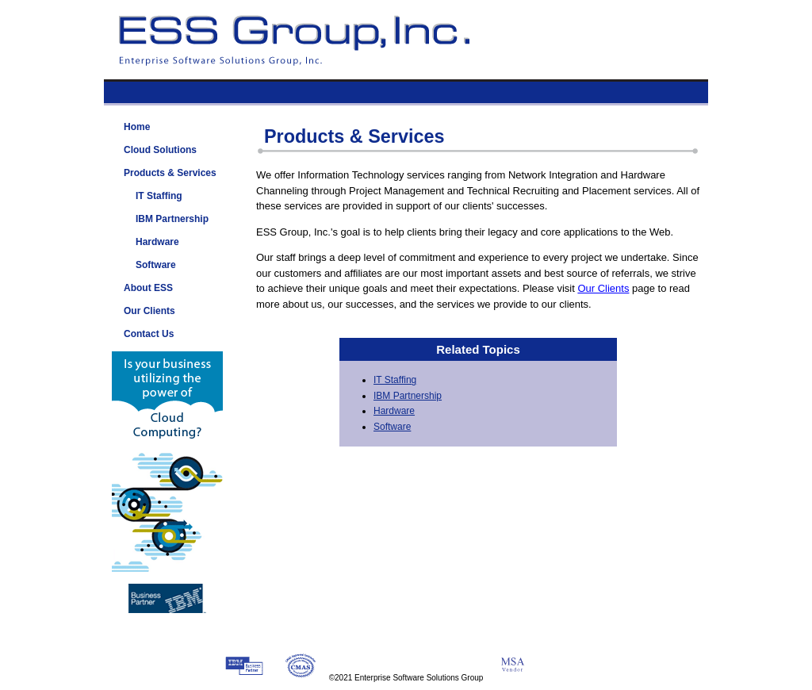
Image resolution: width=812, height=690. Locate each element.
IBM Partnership (407, 395)
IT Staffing (394, 379)
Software (392, 426)
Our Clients (603, 288)
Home (137, 126)
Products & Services (170, 172)
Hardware (394, 410)
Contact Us (149, 333)
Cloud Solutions (160, 149)
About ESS (148, 287)
